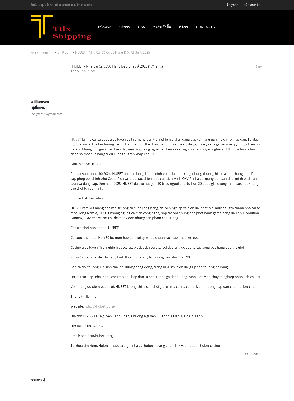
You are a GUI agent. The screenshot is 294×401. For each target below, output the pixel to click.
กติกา (183, 27)
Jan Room (64, 52)
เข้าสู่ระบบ (232, 5)
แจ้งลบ (258, 67)
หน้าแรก (104, 27)
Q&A (141, 27)
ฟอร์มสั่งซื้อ (162, 27)
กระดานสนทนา (42, 52)
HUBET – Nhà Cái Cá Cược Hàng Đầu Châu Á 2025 (112, 52)
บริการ (124, 27)
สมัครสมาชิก (252, 5)
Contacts (205, 27)
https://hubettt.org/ (100, 306)
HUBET (76, 139)
